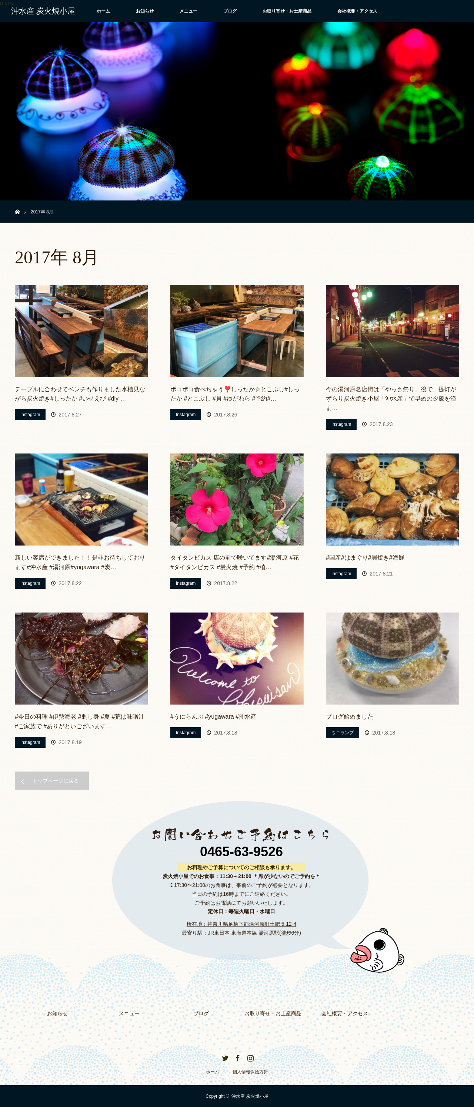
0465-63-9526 (241, 851)
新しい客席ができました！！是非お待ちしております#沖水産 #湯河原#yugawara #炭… (80, 562)
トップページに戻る (55, 781)
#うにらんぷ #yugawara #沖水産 (213, 716)
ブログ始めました (349, 716)
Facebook (237, 1056)
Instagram (30, 414)
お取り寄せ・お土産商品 (287, 11)
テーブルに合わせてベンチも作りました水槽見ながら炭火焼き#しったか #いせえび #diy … (80, 394)
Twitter (224, 1056)
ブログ (230, 11)
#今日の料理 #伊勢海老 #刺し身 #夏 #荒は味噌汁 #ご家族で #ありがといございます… (79, 721)
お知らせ (145, 11)
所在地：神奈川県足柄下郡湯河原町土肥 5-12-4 (241, 924)
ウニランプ (342, 732)
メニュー (188, 11)
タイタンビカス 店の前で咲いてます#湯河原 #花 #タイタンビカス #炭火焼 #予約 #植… (234, 562)
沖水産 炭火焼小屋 (43, 11)
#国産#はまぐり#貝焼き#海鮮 (365, 557)
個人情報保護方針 (250, 1071)
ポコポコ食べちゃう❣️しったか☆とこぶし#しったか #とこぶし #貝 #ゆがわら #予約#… (235, 394)
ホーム (103, 11)
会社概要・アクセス (357, 11)
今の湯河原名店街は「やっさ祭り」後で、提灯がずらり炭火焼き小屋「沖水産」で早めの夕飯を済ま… (391, 398)
